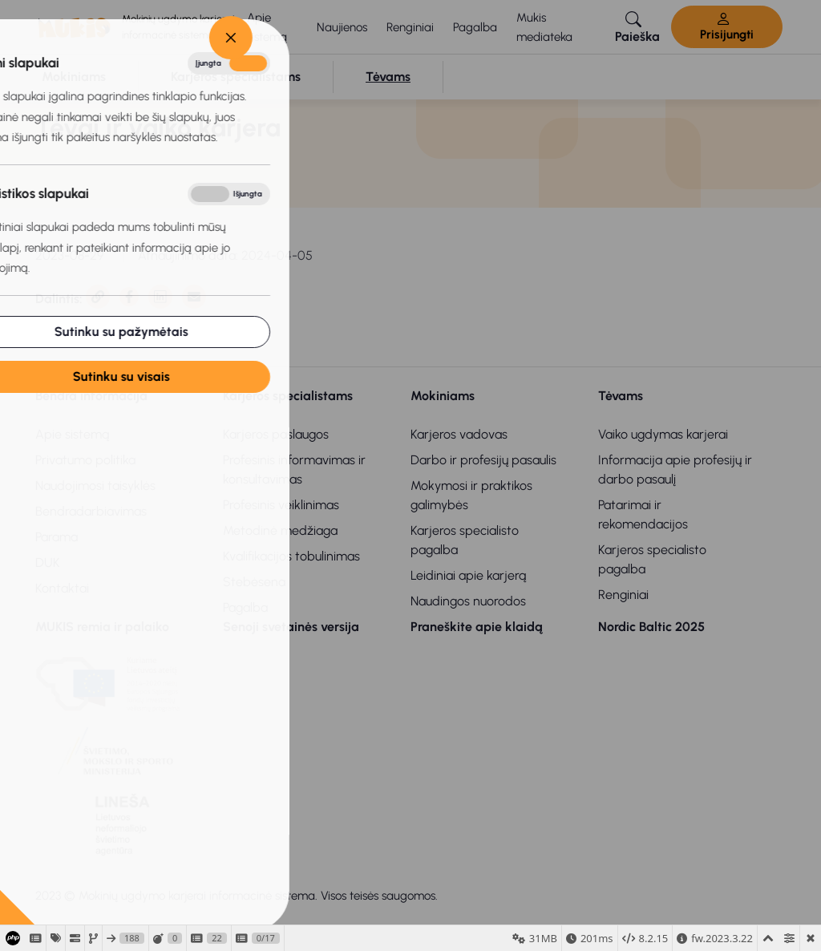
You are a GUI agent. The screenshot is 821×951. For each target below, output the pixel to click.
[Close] (96, 37)
